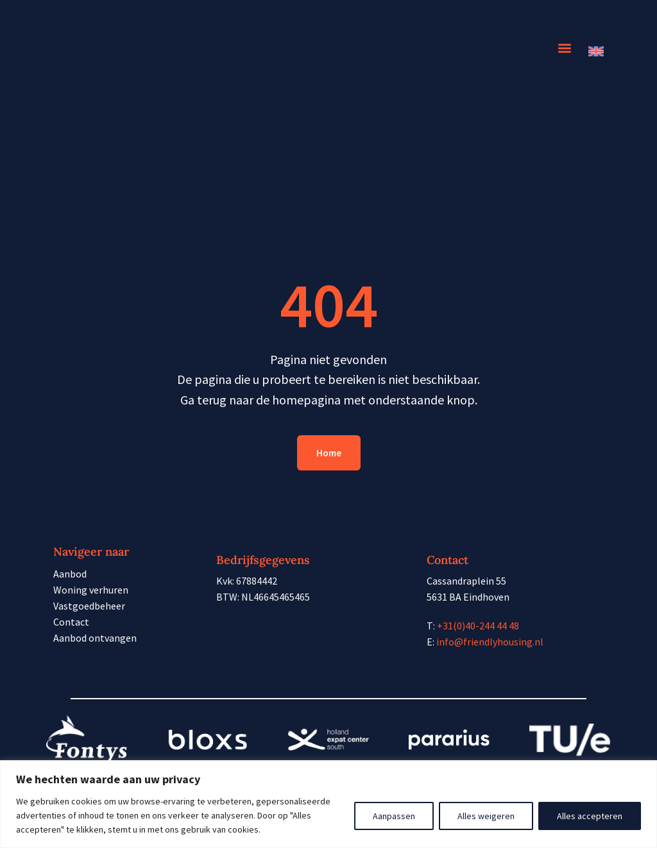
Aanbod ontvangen (95, 637)
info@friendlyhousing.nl (489, 641)
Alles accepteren (589, 816)
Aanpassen (394, 816)
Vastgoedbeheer (89, 605)
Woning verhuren (90, 589)
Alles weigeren (486, 816)
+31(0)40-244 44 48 (478, 625)
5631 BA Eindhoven (468, 596)
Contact (71, 621)
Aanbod (70, 573)
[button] (564, 48)
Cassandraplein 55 (466, 580)
